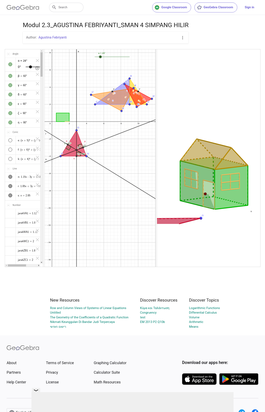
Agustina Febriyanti (53, 37)
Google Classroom (171, 7)
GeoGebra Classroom (215, 7)
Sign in (249, 7)
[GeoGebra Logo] (23, 7)
